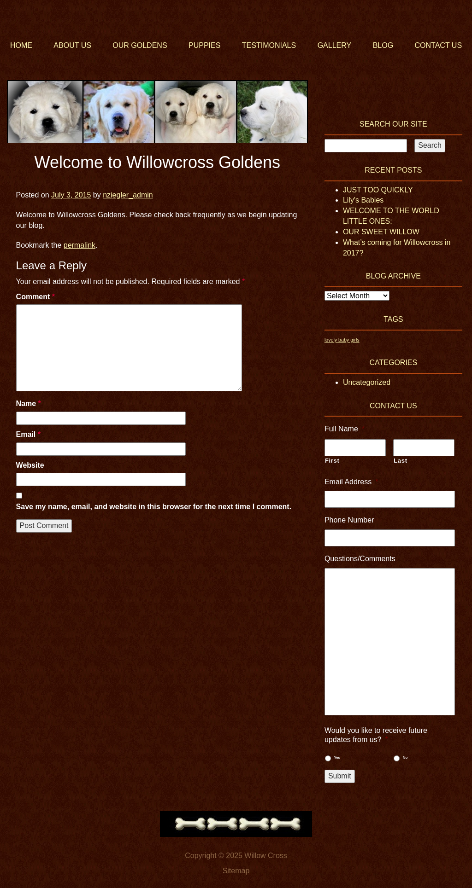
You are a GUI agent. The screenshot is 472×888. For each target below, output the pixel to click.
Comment (35, 297)
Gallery (335, 45)
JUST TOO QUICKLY (378, 190)
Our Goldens (139, 45)
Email (28, 434)
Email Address (351, 482)
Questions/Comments (359, 559)
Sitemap (236, 871)
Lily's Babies (363, 200)
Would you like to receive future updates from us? (375, 735)
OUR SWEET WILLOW (381, 232)
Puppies (204, 45)
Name (28, 403)
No (405, 757)
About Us (72, 45)
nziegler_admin (128, 195)
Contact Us (438, 45)
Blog (383, 45)
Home (21, 45)
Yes (337, 757)
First (332, 460)
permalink (79, 245)
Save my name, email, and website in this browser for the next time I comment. (154, 507)
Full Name (344, 429)
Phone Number (349, 520)
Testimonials (269, 45)
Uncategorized (366, 382)
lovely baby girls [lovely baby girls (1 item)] (342, 339)
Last (400, 460)
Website (30, 465)
